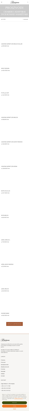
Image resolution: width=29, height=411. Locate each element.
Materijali (3, 371)
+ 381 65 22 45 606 (5, 388)
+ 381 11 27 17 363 (5, 386)
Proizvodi (3, 362)
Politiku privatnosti (18, 398)
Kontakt (3, 376)
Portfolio (3, 369)
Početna (3, 360)
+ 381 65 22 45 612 (5, 390)
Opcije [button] (14, 408)
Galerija (2, 373)
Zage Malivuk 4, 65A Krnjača (7, 383)
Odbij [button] (14, 406)
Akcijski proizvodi (5, 367)
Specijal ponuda (4, 364)
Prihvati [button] (14, 402)
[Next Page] (14, 324)
